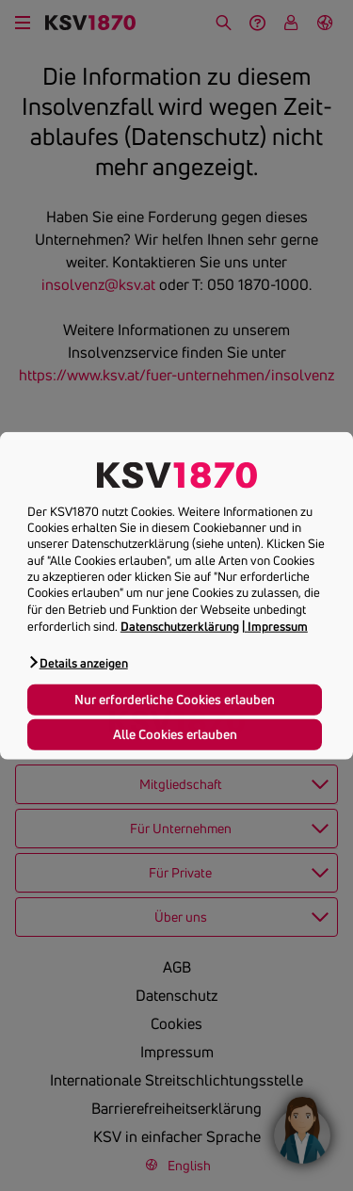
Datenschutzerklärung (179, 626)
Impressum (278, 626)
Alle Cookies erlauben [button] (175, 733)
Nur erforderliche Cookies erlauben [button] (174, 698)
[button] (77, 662)
